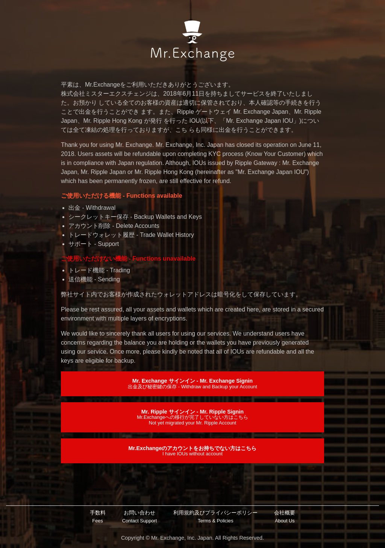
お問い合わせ (139, 517)
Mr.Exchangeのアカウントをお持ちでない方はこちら (193, 450)
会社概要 (284, 517)
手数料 (98, 517)
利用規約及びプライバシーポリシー (215, 517)
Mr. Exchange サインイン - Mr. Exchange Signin (192, 383)
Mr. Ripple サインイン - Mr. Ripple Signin (192, 417)
